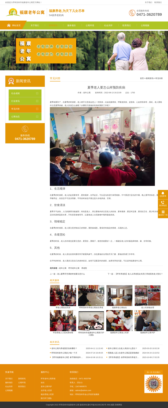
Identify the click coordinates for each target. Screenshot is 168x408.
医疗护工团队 (46, 398)
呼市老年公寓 (73, 268)
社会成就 (15, 93)
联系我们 (158, 2)
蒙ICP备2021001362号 (96, 405)
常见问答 (15, 109)
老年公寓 (62, 268)
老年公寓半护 (46, 386)
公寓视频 (145, 25)
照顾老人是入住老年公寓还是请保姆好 (123, 353)
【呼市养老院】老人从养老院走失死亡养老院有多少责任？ (139, 274)
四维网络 (118, 405)
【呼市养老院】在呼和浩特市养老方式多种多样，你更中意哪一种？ (123, 357)
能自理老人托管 (47, 394)
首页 (142, 78)
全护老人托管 (46, 390)
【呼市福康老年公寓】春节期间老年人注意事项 (67, 357)
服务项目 (71, 25)
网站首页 (16, 25)
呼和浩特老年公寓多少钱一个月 (64, 353)
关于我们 (148, 2)
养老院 (84, 268)
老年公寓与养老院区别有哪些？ (64, 348)
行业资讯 (15, 101)
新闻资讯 (53, 25)
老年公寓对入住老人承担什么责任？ (122, 348)
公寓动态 (15, 116)
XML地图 (110, 405)
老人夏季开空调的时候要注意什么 (71, 274)
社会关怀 (108, 25)
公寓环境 (90, 25)
